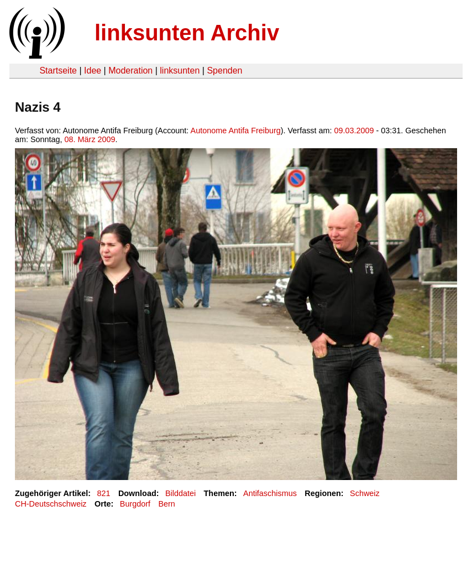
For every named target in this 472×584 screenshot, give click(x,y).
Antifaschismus (270, 493)
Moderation (130, 70)
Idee (92, 70)
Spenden (224, 70)
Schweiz (365, 493)
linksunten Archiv (187, 32)
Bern (166, 503)
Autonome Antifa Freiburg (236, 130)
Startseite (58, 70)
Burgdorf (135, 503)
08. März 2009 (90, 139)
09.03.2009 (354, 130)
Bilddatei (180, 493)
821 (104, 493)
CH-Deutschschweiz (51, 503)
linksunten (180, 70)
